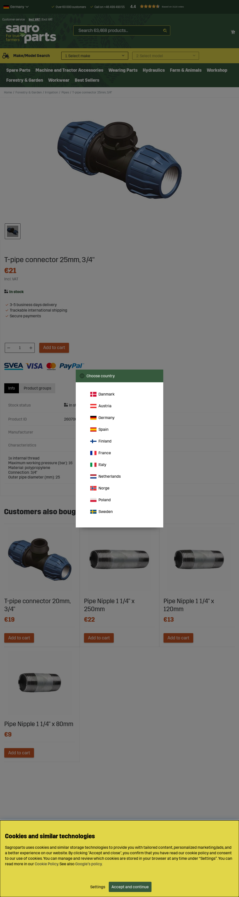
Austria (101, 406)
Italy (98, 464)
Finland (101, 441)
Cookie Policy (46, 864)
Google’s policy (88, 864)
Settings (97, 887)
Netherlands (105, 476)
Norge (100, 488)
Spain (99, 429)
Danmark (102, 394)
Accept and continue (130, 887)
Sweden (101, 511)
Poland (100, 500)
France (100, 453)
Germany (102, 418)
